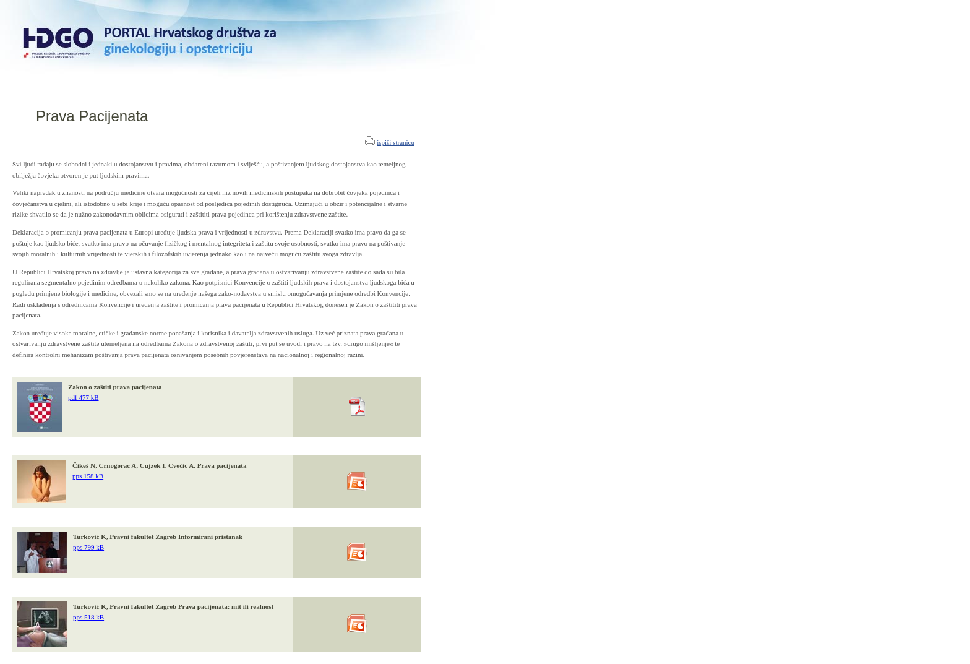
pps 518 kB (88, 617)
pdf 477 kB (83, 397)
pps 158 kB (87, 476)
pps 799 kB (88, 547)
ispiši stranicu (395, 142)
